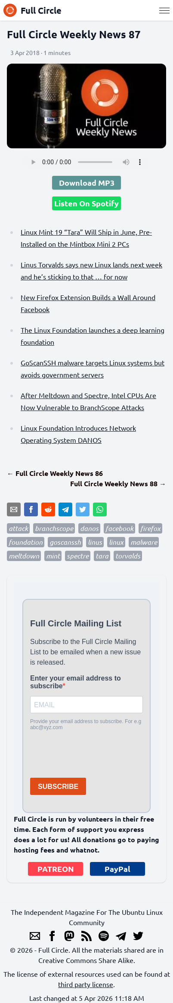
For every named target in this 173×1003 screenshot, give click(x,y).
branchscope (54, 528)
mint (53, 555)
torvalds (127, 555)
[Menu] (164, 10)
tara (102, 555)
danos (89, 528)
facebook (119, 528)
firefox (150, 528)
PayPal (117, 869)
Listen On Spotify (86, 203)
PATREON (55, 869)
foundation (26, 541)
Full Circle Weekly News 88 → (118, 483)
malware (143, 541)
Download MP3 (86, 182)
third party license (85, 984)
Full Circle (32, 10)
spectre (78, 555)
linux (116, 541)
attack (18, 528)
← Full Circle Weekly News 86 (55, 473)
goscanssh (65, 541)
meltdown (24, 555)
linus (95, 541)
